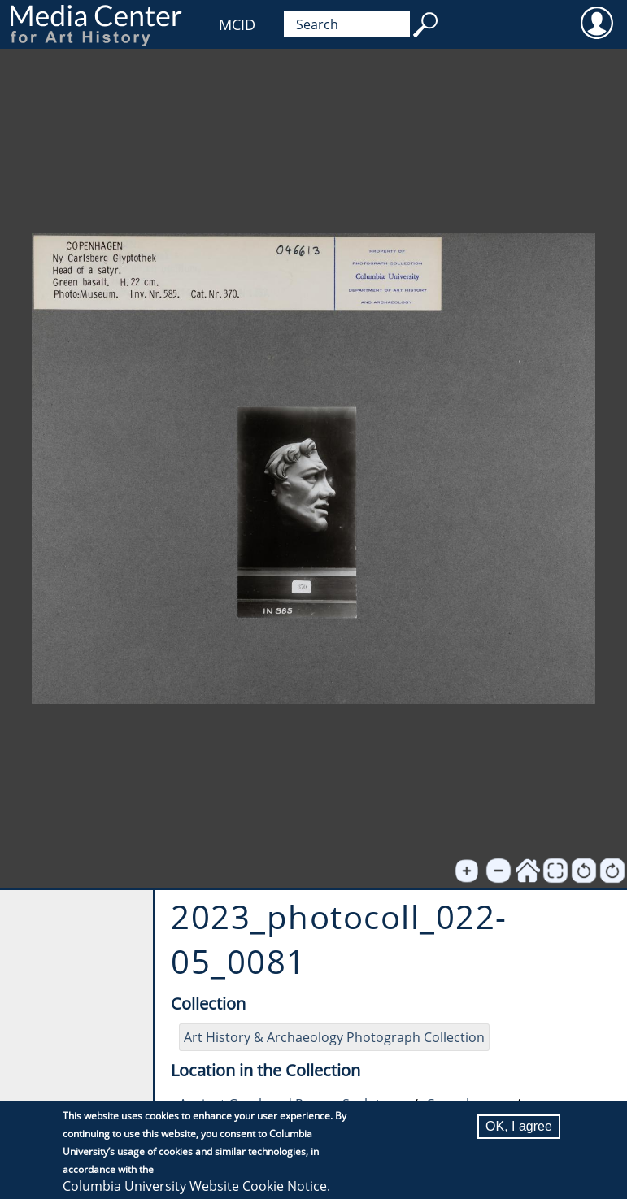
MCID (237, 24)
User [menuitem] (596, 22)
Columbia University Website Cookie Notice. (196, 1186)
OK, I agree (518, 1126)
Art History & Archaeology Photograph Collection (334, 1037)
